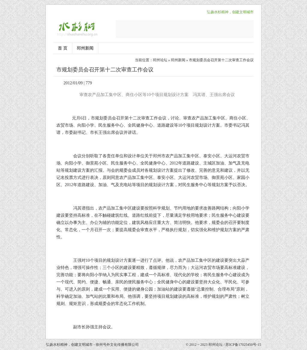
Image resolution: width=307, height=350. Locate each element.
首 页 (62, 48)
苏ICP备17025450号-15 (243, 344)
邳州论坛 (160, 60)
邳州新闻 (85, 48)
